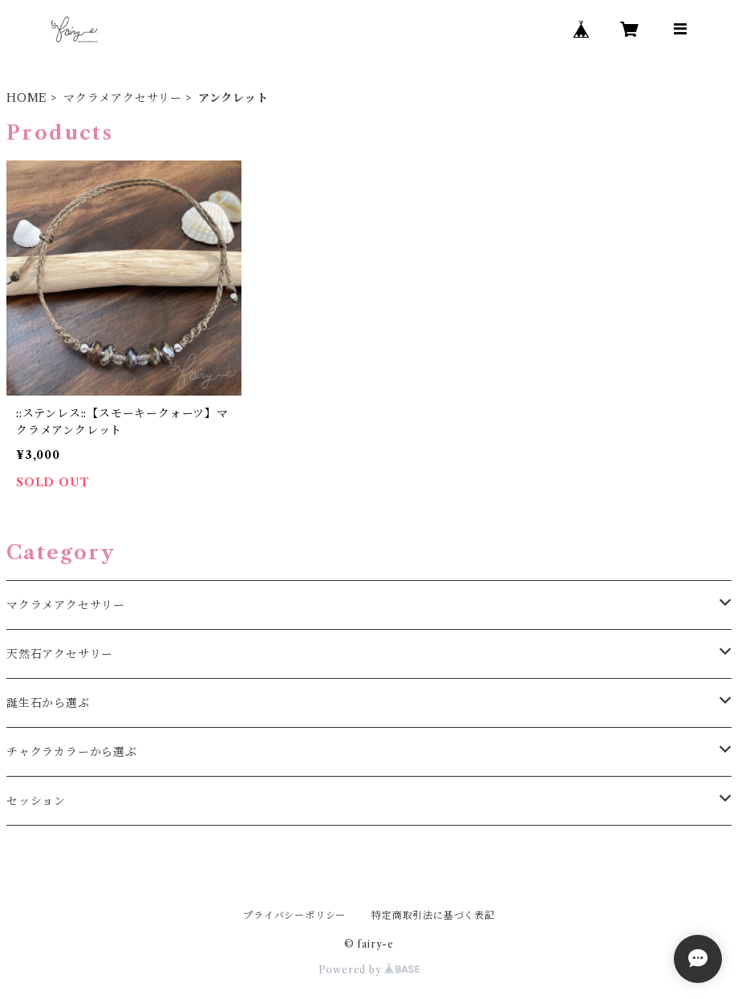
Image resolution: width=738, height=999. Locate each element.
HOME (26, 98)
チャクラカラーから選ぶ (71, 752)
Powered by (369, 970)
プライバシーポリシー (294, 915)
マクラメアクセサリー (122, 98)
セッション (36, 801)
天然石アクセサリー (59, 654)
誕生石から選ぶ (48, 703)
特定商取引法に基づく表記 (433, 915)
